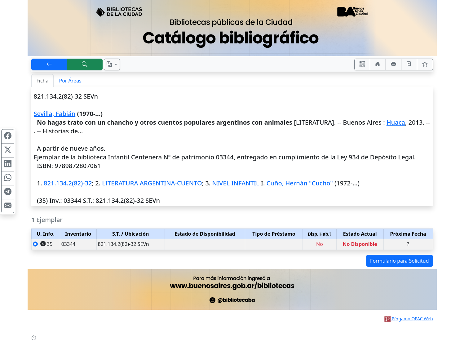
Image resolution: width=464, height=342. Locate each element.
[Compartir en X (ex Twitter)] (7, 150)
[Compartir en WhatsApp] (7, 178)
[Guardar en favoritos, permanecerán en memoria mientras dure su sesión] (409, 64)
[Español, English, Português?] (112, 64)
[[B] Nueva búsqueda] (85, 64)
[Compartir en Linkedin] (7, 164)
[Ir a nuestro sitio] (378, 64)
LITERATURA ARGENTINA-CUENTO (152, 183)
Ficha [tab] (43, 80)
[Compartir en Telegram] (7, 192)
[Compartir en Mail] (7, 206)
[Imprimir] (394, 64)
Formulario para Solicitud (399, 260)
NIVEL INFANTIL (235, 183)
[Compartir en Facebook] (7, 136)
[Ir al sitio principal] (232, 28)
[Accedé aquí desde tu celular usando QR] (362, 64)
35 (46, 244)
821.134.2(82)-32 (68, 183)
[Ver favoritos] (425, 64)
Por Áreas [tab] (70, 80)
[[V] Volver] (49, 64)
